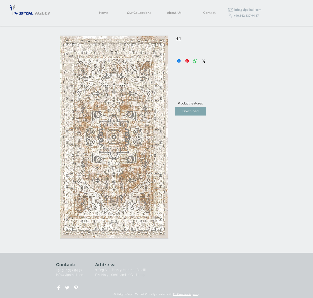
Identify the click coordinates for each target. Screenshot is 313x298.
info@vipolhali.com (70, 275)
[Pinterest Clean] (75, 287)
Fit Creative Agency (186, 294)
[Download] (190, 111)
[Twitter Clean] (67, 287)
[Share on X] (203, 61)
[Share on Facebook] (178, 61)
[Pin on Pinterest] (187, 61)
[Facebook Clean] (58, 287)
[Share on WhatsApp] (195, 61)
